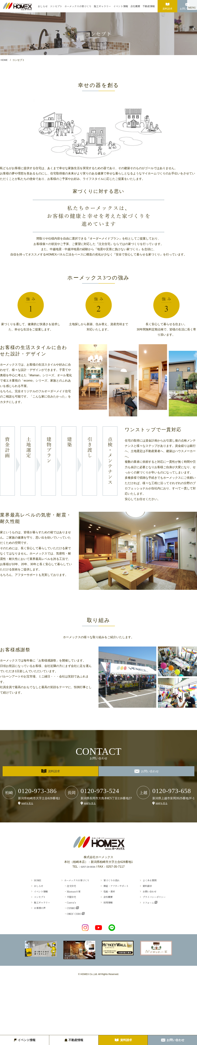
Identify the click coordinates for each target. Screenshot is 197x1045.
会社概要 (135, 6)
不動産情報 (148, 6)
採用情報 (108, 910)
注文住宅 (65, 888)
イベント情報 (120, 6)
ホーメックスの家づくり (78, 6)
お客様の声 (28, 917)
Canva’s (64, 910)
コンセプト (56, 6)
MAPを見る (28, 803)
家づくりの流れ (113, 881)
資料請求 (167, 5)
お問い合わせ (187, 5)
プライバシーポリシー (163, 903)
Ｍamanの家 (67, 895)
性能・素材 (110, 895)
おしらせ (43, 6)
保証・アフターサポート (119, 888)
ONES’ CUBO (68, 924)
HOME (4, 60)
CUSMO (65, 917)
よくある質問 (158, 881)
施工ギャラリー (102, 6)
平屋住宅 (65, 903)
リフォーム (156, 910)
